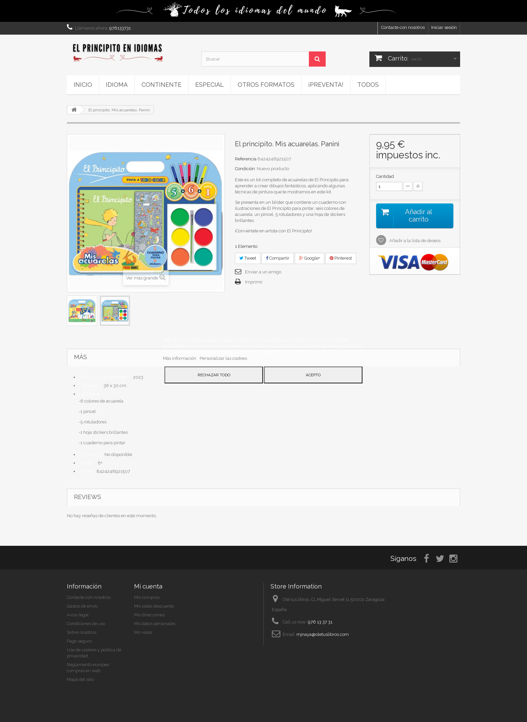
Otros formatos (266, 84)
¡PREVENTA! (325, 84)
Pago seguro (79, 641)
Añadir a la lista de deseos (414, 240)
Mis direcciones (149, 614)
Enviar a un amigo (263, 271)
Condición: (245, 168)
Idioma (117, 84)
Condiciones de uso (86, 623)
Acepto (313, 375)
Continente (161, 84)
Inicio (83, 84)
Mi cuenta (148, 586)
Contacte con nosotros (403, 27)
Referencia (245, 158)
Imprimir (254, 281)
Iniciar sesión (444, 27)
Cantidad (385, 176)
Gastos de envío (82, 606)
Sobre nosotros (81, 632)
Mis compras (147, 597)
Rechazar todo (214, 375)
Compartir (277, 258)
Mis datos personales (154, 623)
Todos (368, 84)
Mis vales (143, 632)
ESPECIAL (209, 84)
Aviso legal (78, 614)
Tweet (247, 258)
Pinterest (341, 258)
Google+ (309, 258)
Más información (180, 358)
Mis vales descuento (154, 606)
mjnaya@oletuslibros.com (322, 634)
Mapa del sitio (80, 679)
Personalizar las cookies (223, 358)
